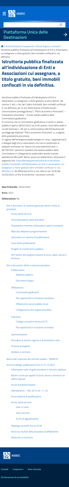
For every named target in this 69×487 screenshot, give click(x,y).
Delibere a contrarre (20, 352)
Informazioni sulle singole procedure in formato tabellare (38, 369)
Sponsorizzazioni (19, 334)
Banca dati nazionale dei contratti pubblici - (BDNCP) (32, 359)
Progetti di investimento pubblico (27, 249)
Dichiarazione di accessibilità (15, 477)
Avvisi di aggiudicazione (27, 418)
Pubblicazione (17, 270)
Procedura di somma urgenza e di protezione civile (35, 340)
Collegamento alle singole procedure (33, 310)
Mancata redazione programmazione (29, 231)
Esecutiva (16, 317)
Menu (4, 14)
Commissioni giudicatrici (27, 292)
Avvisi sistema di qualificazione (26, 396)
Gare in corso (22, 407)
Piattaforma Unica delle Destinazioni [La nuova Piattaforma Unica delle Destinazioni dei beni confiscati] (26, 35)
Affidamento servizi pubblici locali (32, 304)
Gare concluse (23, 413)
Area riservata (34, 469)
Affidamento (17, 287)
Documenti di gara (25, 280)
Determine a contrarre (22, 437)
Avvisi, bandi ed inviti (21, 214)
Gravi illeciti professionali (23, 243)
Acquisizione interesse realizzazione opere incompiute (37, 225)
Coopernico (18, 469)
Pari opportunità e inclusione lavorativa (35, 298)
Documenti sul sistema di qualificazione (30, 237)
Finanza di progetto (20, 346)
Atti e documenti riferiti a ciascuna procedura (28, 265)
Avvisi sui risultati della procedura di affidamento (34, 431)
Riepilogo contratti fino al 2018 (26, 425)
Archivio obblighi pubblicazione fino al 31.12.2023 (30, 365)
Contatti (4, 469)
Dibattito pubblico (24, 274)
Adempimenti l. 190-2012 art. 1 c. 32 (29, 390)
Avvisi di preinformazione (23, 384)
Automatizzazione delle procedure (27, 219)
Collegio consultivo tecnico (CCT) (31, 321)
